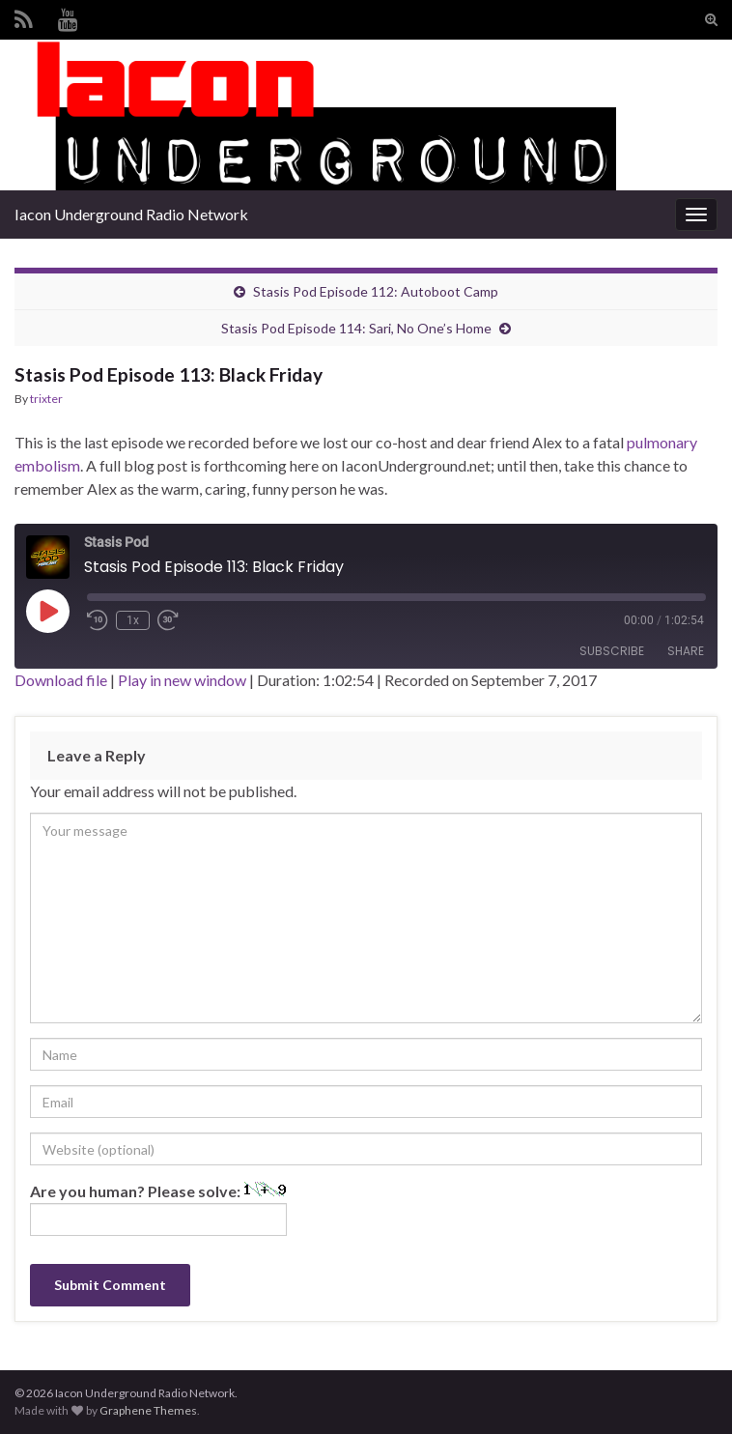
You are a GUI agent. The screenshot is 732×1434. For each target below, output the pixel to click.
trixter (46, 398)
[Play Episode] (47, 610)
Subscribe (611, 651)
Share (685, 651)
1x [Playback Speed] (133, 620)
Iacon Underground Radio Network (131, 214)
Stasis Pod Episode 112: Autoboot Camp (375, 291)
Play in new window (182, 680)
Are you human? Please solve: (158, 1209)
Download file (60, 680)
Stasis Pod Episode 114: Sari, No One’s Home (356, 328)
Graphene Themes (148, 1410)
